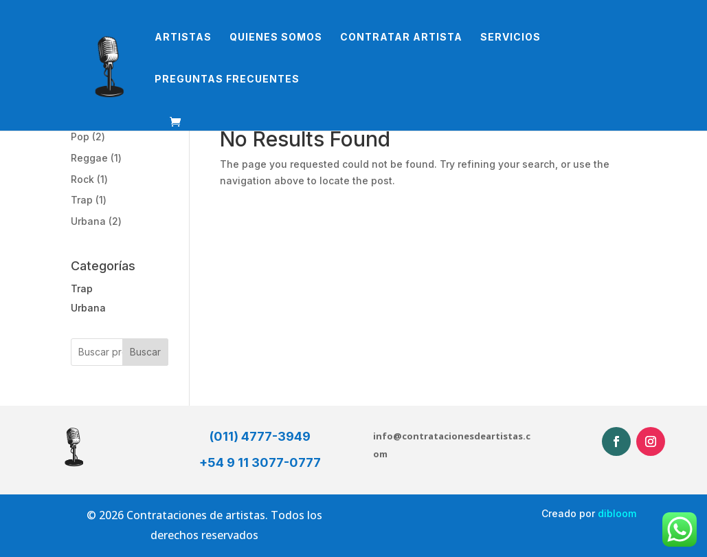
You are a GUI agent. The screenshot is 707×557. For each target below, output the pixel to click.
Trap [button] (82, 288)
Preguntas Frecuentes (227, 79)
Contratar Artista (401, 37)
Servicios (510, 37)
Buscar (145, 352)
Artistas (183, 37)
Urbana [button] (88, 308)
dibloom (617, 513)
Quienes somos (275, 37)
